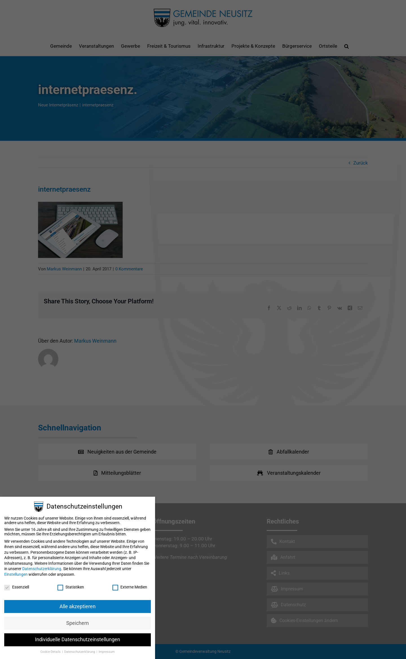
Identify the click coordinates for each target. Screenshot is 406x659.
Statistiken (71, 587)
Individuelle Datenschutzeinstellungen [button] (77, 639)
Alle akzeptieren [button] (77, 606)
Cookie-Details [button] (50, 652)
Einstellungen (16, 574)
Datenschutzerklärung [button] (80, 652)
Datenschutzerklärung (41, 568)
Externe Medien (129, 587)
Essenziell (16, 587)
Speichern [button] (77, 623)
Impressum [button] (107, 652)
